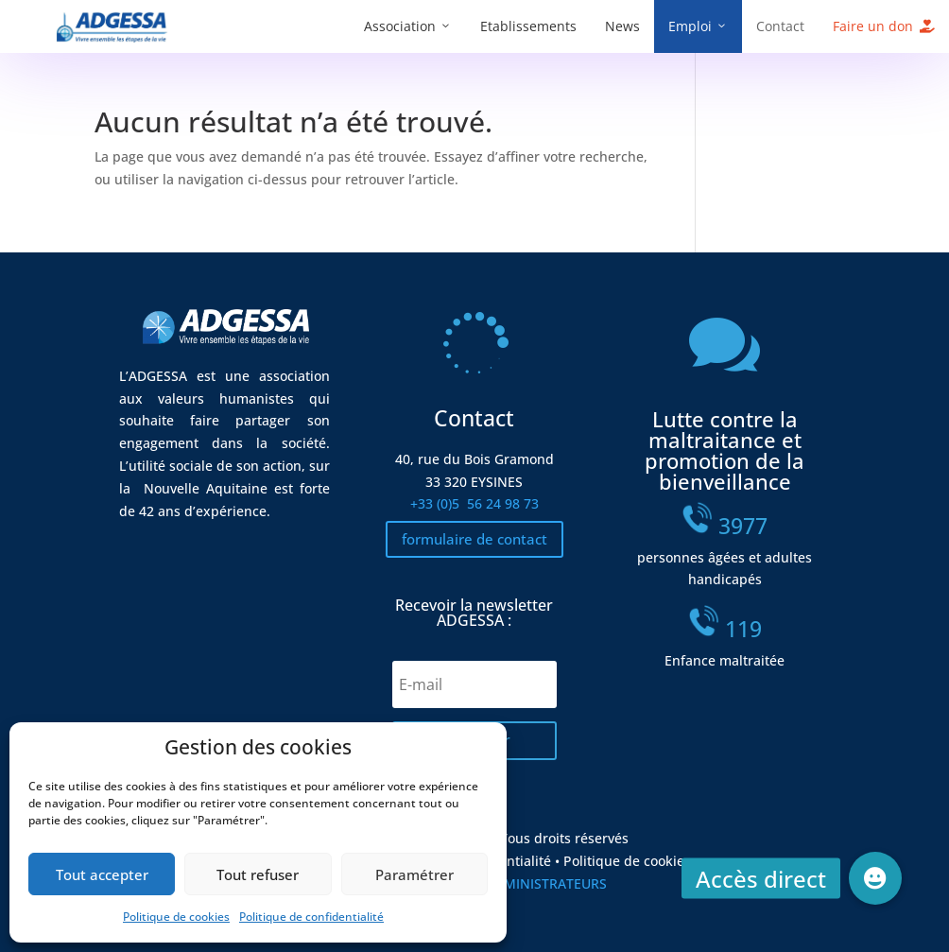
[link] (112, 38)
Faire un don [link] (873, 26)
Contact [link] (780, 26)
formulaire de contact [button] (474, 538)
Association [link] (400, 26)
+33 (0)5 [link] (474, 503)
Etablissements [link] (528, 26)
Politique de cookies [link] (176, 917)
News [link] (622, 26)
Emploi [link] (690, 26)
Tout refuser (257, 874)
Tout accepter (102, 874)
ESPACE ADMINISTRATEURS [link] (520, 883)
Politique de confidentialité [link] (311, 917)
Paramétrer (414, 874)
